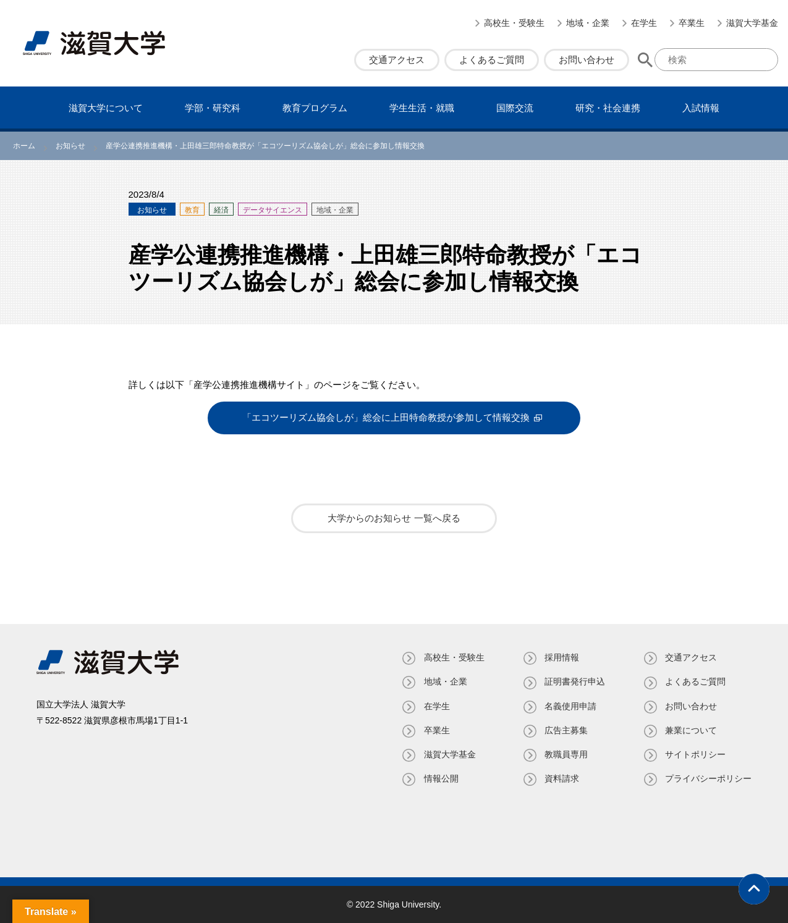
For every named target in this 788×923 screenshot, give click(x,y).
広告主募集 (565, 730)
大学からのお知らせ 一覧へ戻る (394, 518)
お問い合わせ (586, 59)
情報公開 (440, 778)
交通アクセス (397, 59)
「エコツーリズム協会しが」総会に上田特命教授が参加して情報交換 (386, 418)
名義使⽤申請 (570, 705)
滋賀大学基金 (752, 23)
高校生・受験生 (514, 23)
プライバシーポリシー (708, 778)
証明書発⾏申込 (574, 681)
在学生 (644, 23)
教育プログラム (314, 108)
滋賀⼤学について (106, 108)
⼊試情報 (700, 108)
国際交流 (514, 108)
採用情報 (561, 657)
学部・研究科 (212, 108)
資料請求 (561, 778)
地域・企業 (587, 23)
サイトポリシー (695, 754)
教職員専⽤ (565, 754)
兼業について (691, 730)
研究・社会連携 (607, 108)
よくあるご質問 (491, 59)
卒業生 (692, 23)
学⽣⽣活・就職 (421, 108)
